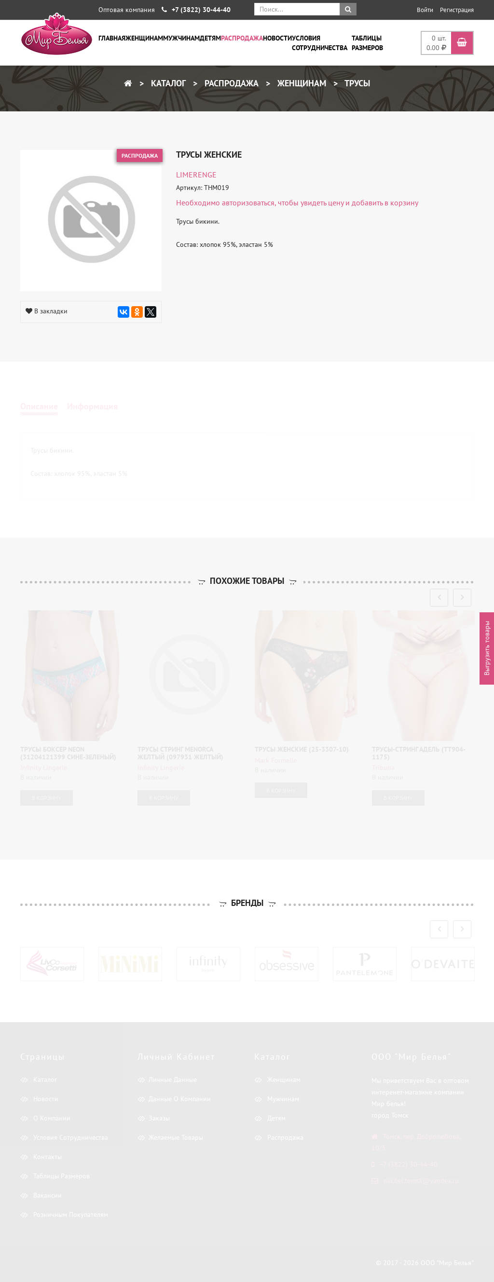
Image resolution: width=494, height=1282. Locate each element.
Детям (210, 38)
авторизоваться (248, 202)
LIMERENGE (196, 174)
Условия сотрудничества (319, 43)
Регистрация (457, 10)
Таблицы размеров (367, 43)
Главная (111, 38)
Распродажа (242, 38)
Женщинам (144, 38)
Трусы (356, 83)
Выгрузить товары (486, 648)
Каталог (167, 83)
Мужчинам (181, 38)
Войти (425, 10)
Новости (277, 38)
